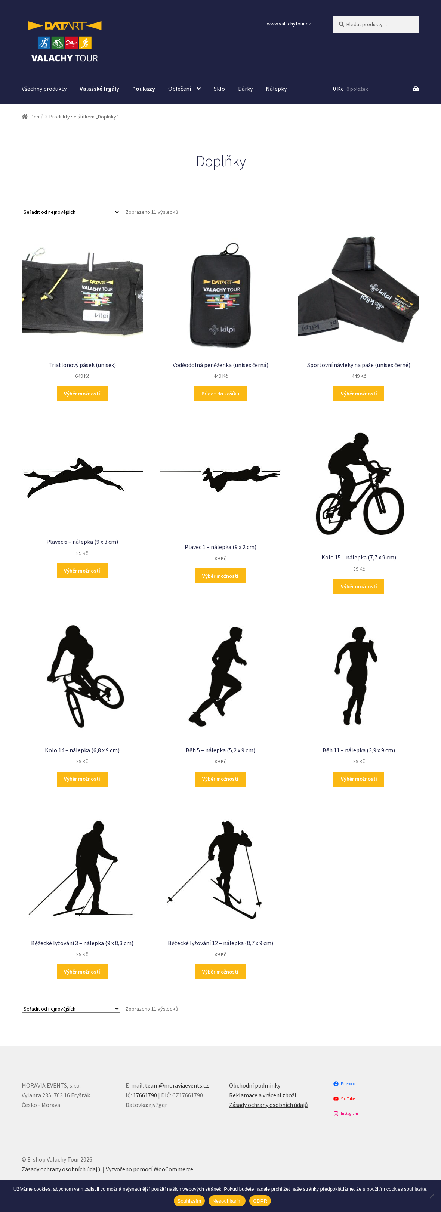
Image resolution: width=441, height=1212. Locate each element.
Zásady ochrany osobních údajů (268, 1104)
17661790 (145, 1095)
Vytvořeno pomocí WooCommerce (149, 1169)
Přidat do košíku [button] (220, 393)
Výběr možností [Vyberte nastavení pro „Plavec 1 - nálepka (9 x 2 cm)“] (220, 576)
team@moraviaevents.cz (177, 1085)
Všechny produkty (44, 88)
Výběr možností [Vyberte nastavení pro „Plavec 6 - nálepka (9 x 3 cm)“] (82, 570)
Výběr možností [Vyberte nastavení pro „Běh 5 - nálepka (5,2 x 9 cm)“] (220, 778)
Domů (37, 116)
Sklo (219, 88)
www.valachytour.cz (289, 23)
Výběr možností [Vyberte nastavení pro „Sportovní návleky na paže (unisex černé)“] (359, 393)
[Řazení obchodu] (71, 212)
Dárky (245, 88)
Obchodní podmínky (254, 1085)
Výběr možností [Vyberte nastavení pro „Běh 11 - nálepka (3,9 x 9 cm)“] (359, 778)
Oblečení (179, 88)
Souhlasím (189, 1201)
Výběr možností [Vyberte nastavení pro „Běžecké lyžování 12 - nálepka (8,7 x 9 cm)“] (220, 971)
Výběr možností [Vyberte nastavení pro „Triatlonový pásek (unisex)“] (82, 393)
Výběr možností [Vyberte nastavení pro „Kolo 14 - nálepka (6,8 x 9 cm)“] (82, 778)
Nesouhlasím (227, 1201)
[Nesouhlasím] (431, 1196)
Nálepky (276, 88)
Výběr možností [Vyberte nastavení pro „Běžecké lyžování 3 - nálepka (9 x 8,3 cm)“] (82, 971)
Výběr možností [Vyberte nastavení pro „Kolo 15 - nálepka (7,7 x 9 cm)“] (359, 586)
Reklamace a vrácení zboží (262, 1095)
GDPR (260, 1201)
